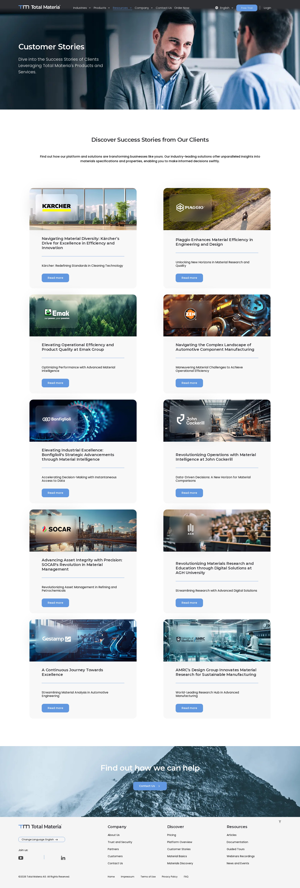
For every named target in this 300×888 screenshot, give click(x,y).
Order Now (181, 8)
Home (111, 876)
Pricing (171, 835)
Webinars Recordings (241, 856)
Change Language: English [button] (38, 839)
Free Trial (247, 8)
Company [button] (142, 8)
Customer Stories (179, 849)
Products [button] (100, 8)
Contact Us (164, 8)
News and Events (238, 863)
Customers (115, 856)
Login (267, 8)
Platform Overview (179, 842)
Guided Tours (236, 849)
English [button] (222, 8)
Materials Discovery (180, 863)
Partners (113, 849)
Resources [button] (121, 8)
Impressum (127, 876)
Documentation (237, 842)
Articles (231, 835)
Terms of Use (148, 876)
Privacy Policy (170, 876)
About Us (114, 835)
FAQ (186, 876)
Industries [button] (80, 8)
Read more (55, 278)
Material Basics (177, 856)
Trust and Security (120, 842)
